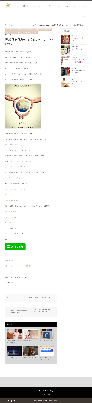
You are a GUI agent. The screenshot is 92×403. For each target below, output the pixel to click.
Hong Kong (18, 29)
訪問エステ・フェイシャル (12, 195)
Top (8, 6)
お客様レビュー (9, 260)
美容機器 (25, 6)
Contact (58, 6)
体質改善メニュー (10, 222)
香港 (19, 32)
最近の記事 (67, 31)
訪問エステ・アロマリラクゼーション (15, 189)
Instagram (75, 6)
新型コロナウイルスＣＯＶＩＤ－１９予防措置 (18, 266)
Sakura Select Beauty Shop (12, 178)
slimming (38, 29)
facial (9, 29)
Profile (49, 6)
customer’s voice (37, 6)
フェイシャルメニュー (11, 217)
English (85, 17)
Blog (66, 6)
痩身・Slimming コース (11, 211)
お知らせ (47, 29)
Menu (16, 6)
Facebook (9, 401)
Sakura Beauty (28, 29)
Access (85, 6)
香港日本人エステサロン (31, 32)
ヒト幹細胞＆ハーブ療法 (12, 200)
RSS (14, 401)
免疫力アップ (9, 32)
